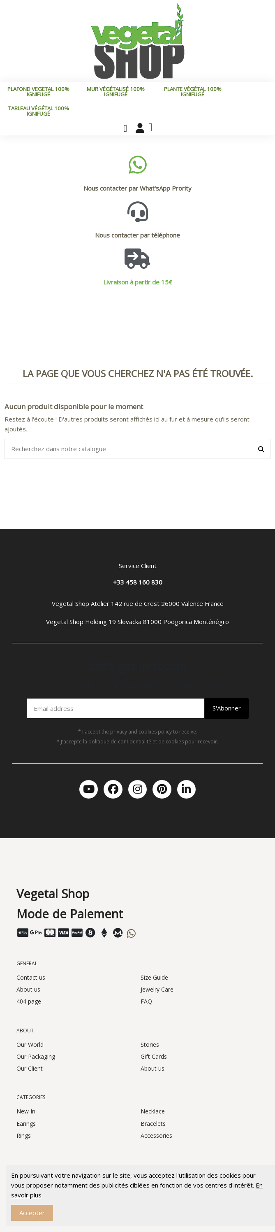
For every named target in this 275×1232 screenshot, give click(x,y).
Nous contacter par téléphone (137, 235)
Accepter (32, 1213)
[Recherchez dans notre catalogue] (261, 449)
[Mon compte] (140, 128)
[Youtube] (88, 789)
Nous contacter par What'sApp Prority (137, 188)
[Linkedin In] (186, 789)
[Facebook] (113, 789)
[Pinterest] (162, 789)
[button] (125, 128)
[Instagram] (137, 789)
